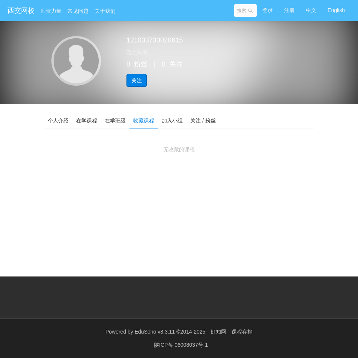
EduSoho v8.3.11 (155, 332)
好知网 (218, 332)
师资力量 (51, 11)
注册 (289, 10)
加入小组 (172, 121)
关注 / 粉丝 (203, 121)
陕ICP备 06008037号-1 (181, 345)
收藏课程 (143, 121)
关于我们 (105, 11)
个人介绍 (58, 121)
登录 (267, 10)
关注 (136, 80)
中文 (311, 10)
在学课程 (86, 121)
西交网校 (21, 10)
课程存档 (242, 332)
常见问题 (78, 11)
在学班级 (115, 121)
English (336, 10)
